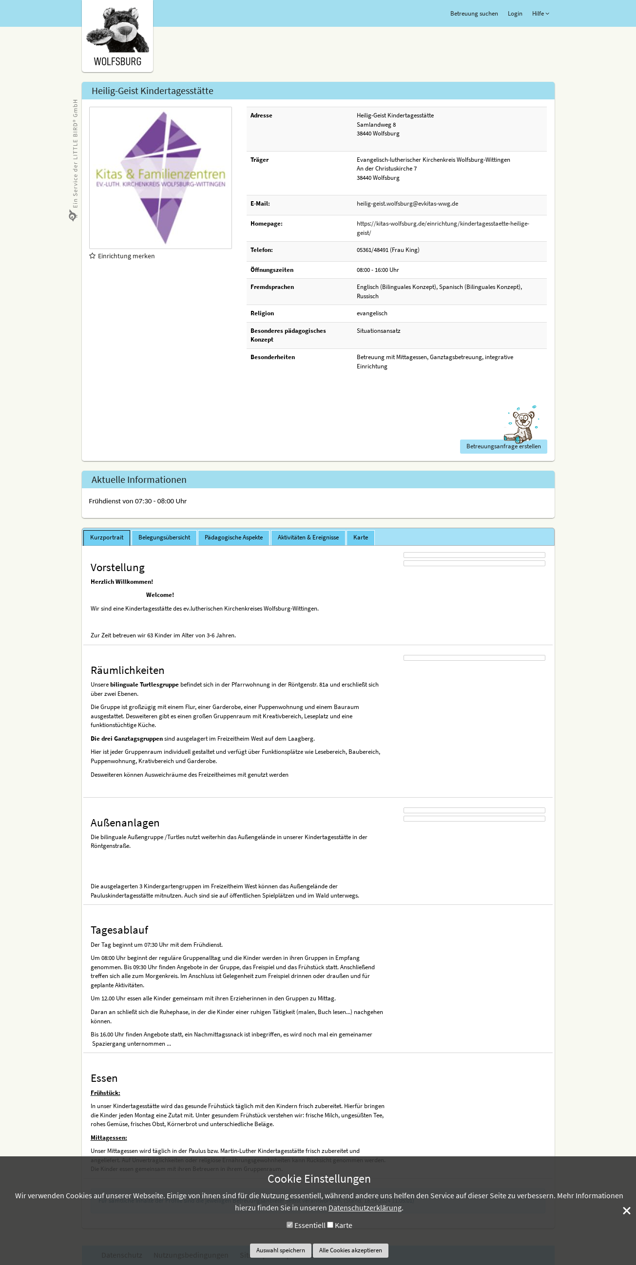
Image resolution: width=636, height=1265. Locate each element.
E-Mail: (260, 203)
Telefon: (262, 250)
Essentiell (310, 1225)
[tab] (106, 538)
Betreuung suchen (474, 13)
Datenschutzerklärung (365, 1207)
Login (515, 13)
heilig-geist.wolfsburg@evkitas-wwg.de (407, 203)
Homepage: (267, 223)
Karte (343, 1225)
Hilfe (540, 13)
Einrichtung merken (122, 255)
